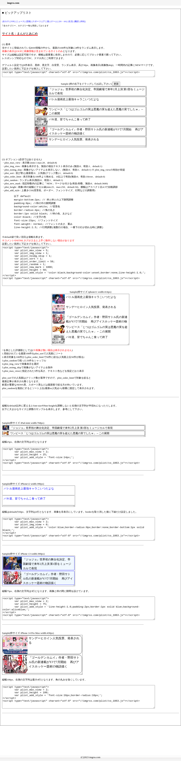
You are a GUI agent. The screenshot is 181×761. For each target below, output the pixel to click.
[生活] (70, 21)
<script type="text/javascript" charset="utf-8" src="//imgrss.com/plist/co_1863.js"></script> (88, 74)
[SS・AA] (63, 21)
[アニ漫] (46, 21)
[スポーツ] (37, 21)
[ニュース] (20, 21)
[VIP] (12, 21)
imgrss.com (13, 2)
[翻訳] (76, 21)
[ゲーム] (54, 21)
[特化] (83, 21)
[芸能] (28, 21)
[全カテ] (5, 21)
